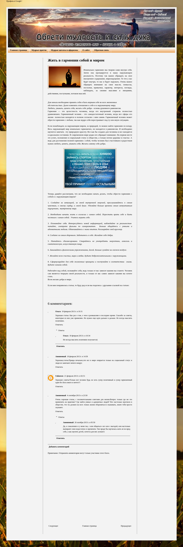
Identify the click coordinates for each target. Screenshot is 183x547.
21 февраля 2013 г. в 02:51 (74, 376)
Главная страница (18, 50)
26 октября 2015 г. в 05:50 (85, 422)
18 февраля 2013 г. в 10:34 (79, 336)
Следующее (53, 526)
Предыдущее (126, 526)
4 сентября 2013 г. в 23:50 (77, 395)
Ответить (59, 325)
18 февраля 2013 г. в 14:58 (77, 356)
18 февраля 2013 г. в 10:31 (72, 311)
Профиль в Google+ (14, 1)
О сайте (86, 50)
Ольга (58, 311)
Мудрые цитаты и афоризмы (64, 50)
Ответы (61, 330)
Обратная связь (101, 50)
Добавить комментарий (59, 447)
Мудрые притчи (39, 50)
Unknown (59, 376)
